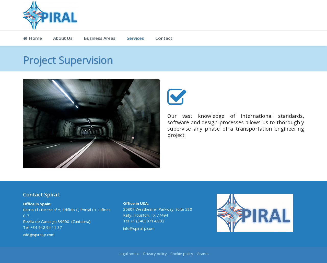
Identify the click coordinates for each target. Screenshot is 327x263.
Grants (203, 253)
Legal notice (128, 253)
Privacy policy (155, 253)
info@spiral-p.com (38, 234)
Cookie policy (181, 253)
